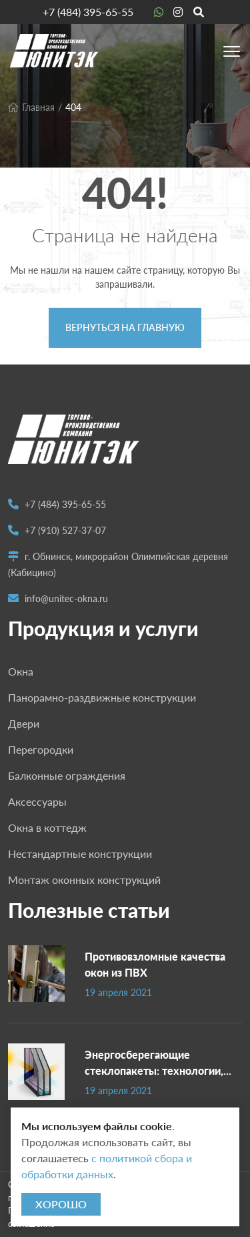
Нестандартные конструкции (80, 853)
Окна (20, 671)
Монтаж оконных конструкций (84, 879)
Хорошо (61, 1204)
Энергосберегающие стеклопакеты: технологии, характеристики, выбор (154, 1062)
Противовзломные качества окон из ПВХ (155, 964)
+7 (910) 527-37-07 (65, 530)
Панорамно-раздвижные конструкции (102, 697)
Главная (31, 107)
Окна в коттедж (47, 827)
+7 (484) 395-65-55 (88, 11)
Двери (23, 723)
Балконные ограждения (66, 775)
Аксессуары (37, 801)
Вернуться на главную (125, 327)
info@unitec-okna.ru (66, 598)
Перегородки (40, 749)
